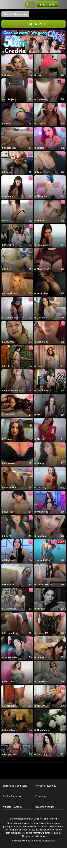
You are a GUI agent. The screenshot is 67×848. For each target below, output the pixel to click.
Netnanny (27, 836)
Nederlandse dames (15, 14)
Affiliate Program (12, 807)
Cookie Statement (13, 796)
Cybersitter (40, 836)
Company (40, 796)
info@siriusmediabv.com (43, 841)
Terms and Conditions (15, 785)
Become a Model (44, 807)
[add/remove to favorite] (4, 56)
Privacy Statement (45, 785)
